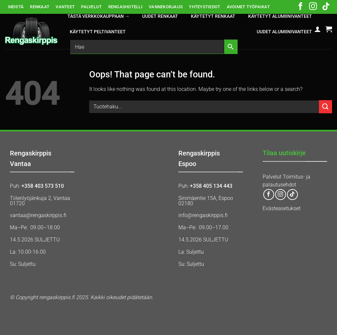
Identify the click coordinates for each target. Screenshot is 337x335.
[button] (317, 29)
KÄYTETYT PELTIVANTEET (98, 32)
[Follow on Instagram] (313, 7)
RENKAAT (39, 6)
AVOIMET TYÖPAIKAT (248, 6)
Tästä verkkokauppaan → (98, 16)
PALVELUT (91, 6)
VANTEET (65, 6)
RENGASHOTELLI (125, 6)
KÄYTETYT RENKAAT (213, 16)
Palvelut (272, 177)
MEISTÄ (16, 6)
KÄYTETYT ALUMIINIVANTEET (280, 16)
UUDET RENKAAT (160, 16)
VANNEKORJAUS (166, 6)
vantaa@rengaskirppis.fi (38, 215)
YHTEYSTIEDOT (204, 6)
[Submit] (325, 106)
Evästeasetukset (281, 208)
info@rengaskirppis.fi (203, 215)
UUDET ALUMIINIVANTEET (284, 32)
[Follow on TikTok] (326, 7)
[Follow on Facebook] (300, 7)
